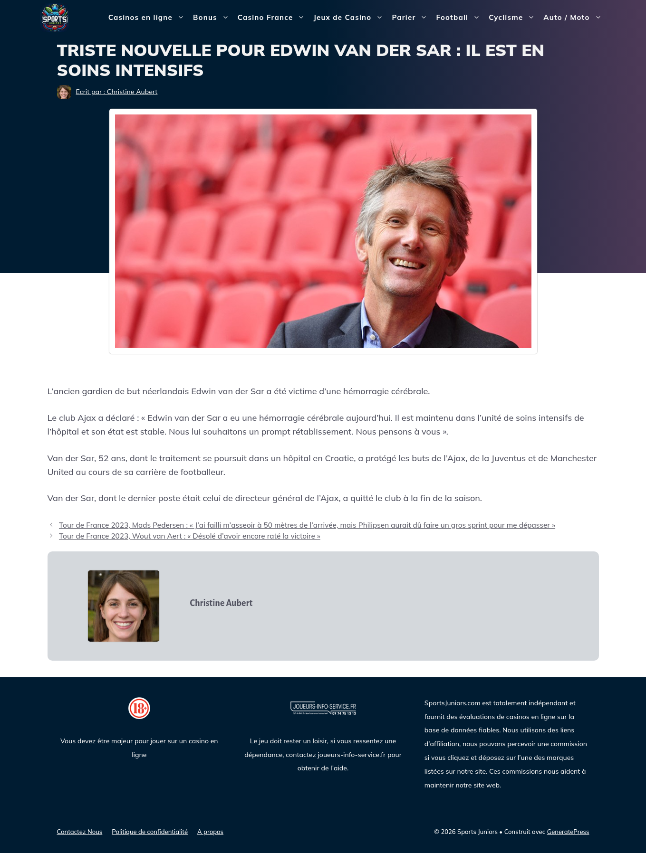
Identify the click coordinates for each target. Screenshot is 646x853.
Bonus (213, 17)
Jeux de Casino (350, 17)
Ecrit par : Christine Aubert (117, 91)
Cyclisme (514, 17)
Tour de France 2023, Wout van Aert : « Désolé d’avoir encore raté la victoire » (189, 535)
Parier (412, 17)
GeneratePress (568, 831)
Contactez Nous (80, 831)
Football (460, 17)
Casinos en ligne (148, 17)
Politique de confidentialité (150, 831)
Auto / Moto (574, 17)
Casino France (273, 17)
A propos (210, 831)
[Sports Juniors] (54, 16)
